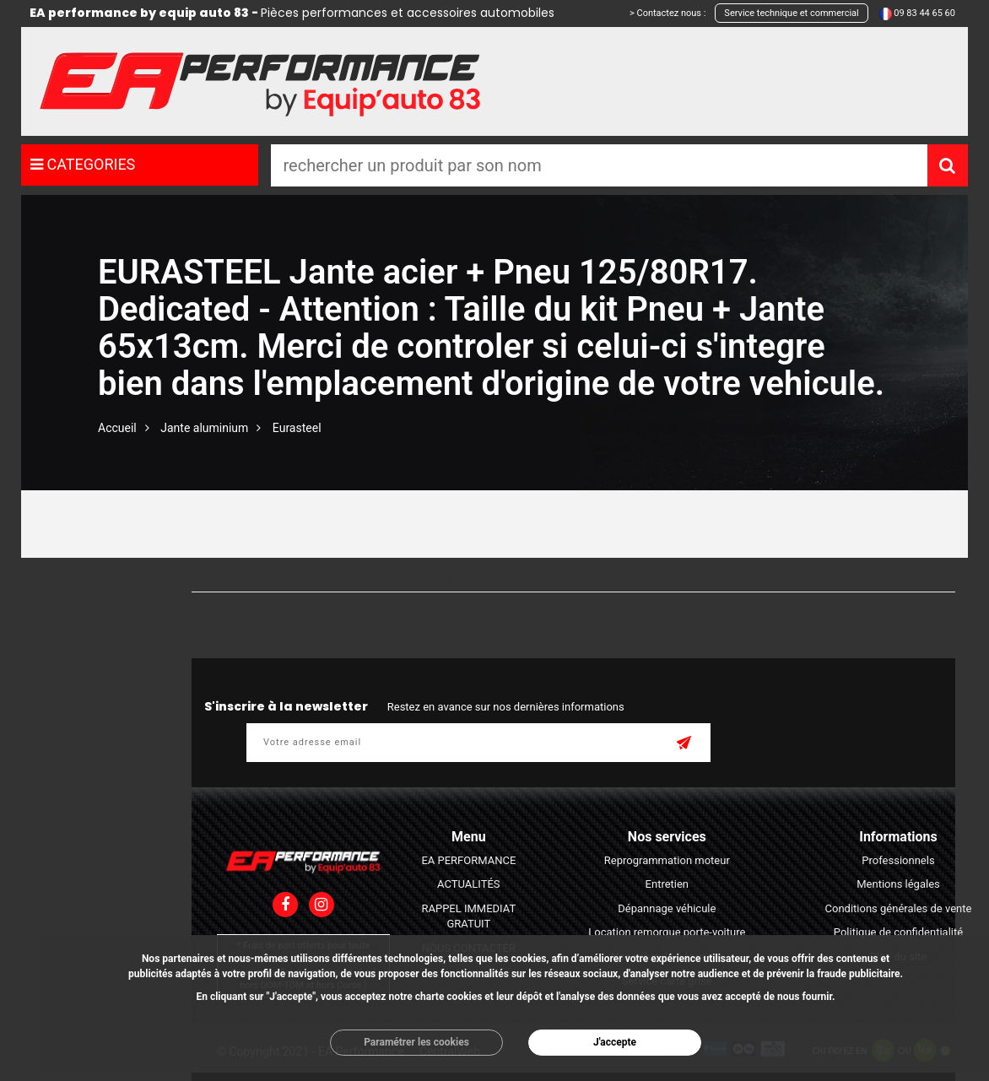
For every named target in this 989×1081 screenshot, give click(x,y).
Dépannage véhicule (667, 908)
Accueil (117, 428)
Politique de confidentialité (898, 932)
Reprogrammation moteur (667, 860)
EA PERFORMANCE (468, 860)
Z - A (523, 574)
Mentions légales (898, 884)
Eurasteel (297, 428)
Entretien (667, 884)
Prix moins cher (299, 574)
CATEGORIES (82, 164)
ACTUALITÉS (468, 884)
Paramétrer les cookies (416, 1042)
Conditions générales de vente (898, 908)
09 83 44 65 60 (924, 13)
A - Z (473, 574)
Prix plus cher (400, 574)
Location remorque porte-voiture (666, 932)
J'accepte (614, 1042)
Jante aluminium (204, 428)
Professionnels (898, 860)
